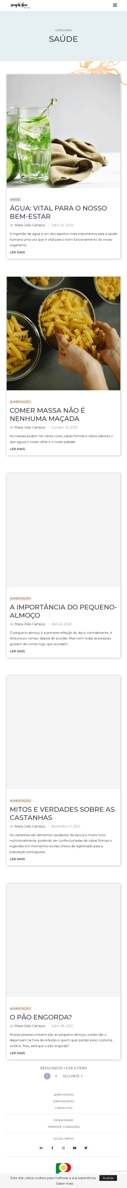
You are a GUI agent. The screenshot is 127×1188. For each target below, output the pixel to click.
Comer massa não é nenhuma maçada (47, 415)
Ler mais (17, 252)
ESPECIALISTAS (63, 1101)
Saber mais (64, 1183)
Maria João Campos (30, 225)
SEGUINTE (72, 1076)
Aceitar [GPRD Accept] (108, 1178)
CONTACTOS (63, 1108)
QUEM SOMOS (63, 1095)
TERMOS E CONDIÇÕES (64, 1127)
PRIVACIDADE (63, 1120)
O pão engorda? (41, 1017)
